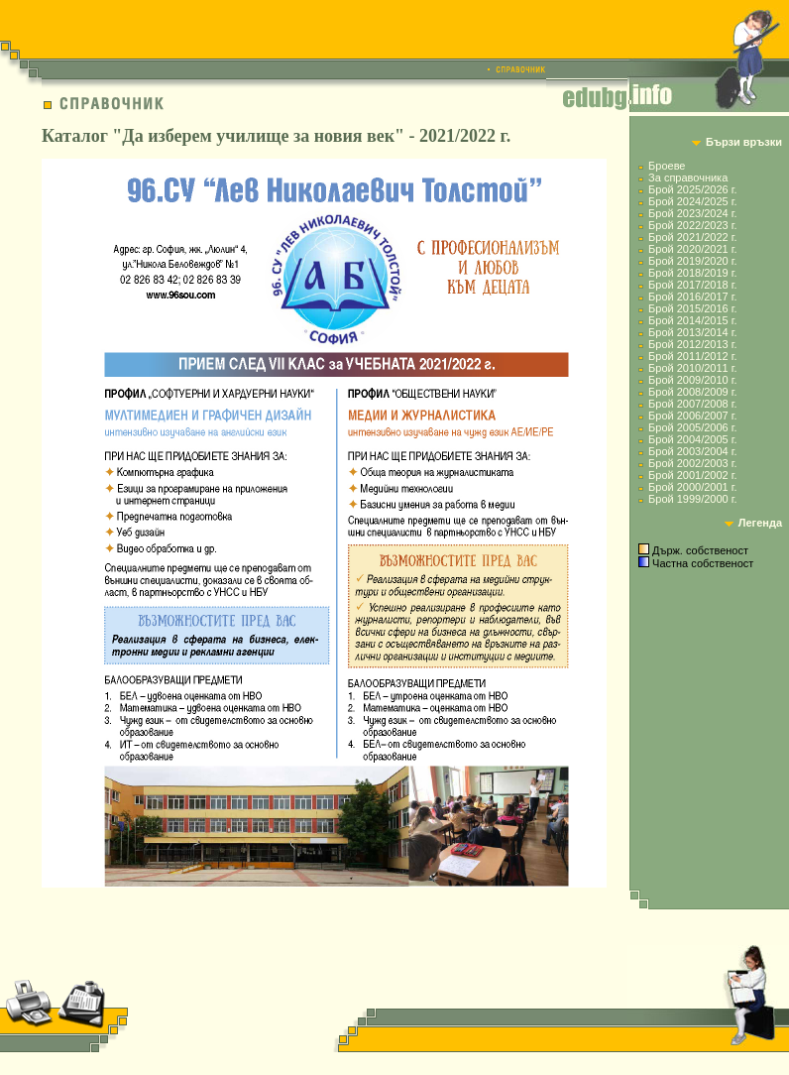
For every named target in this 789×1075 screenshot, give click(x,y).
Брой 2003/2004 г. (692, 451)
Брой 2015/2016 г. (692, 308)
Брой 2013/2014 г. (692, 332)
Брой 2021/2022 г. (692, 237)
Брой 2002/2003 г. (692, 463)
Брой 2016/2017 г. (692, 296)
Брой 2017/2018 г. (692, 285)
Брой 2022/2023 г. (692, 225)
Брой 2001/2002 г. (692, 475)
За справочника (688, 177)
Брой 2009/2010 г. (692, 380)
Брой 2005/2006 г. (692, 427)
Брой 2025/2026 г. (692, 189)
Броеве (666, 166)
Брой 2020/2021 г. (692, 249)
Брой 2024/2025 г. (692, 201)
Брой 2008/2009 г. (692, 392)
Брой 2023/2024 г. (692, 213)
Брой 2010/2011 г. (692, 368)
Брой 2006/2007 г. (692, 415)
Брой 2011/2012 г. (692, 356)
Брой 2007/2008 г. (692, 404)
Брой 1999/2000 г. (692, 499)
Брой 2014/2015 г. (692, 320)
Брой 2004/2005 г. (692, 439)
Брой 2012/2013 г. (692, 344)
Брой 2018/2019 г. (692, 273)
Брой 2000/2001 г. (692, 487)
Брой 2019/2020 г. (692, 261)
